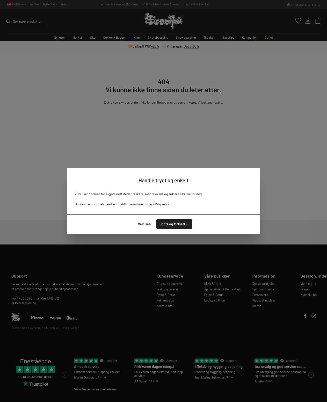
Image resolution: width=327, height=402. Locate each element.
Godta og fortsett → (174, 224)
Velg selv (144, 224)
